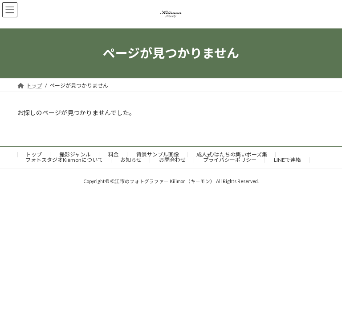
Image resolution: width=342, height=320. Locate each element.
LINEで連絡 (287, 159)
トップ (34, 154)
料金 (113, 154)
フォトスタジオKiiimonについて (64, 159)
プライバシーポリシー (229, 159)
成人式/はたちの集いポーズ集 (231, 154)
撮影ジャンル (75, 154)
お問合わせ (172, 159)
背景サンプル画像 (157, 154)
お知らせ (131, 159)
